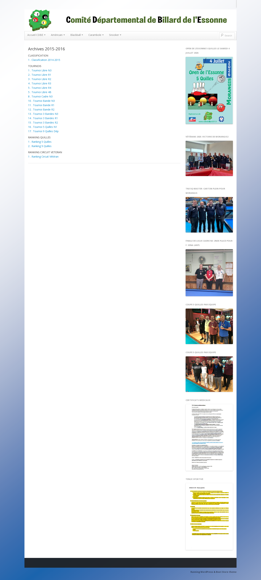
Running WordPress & (203, 571)
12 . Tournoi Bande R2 (41, 109)
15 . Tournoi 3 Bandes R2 (43, 122)
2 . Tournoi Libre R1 (39, 74)
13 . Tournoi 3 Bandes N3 (43, 114)
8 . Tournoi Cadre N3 (40, 96)
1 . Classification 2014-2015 (44, 60)
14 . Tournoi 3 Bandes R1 (43, 118)
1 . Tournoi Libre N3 (39, 70)
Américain (58, 35)
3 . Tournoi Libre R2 (39, 79)
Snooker (115, 35)
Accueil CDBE (36, 35)
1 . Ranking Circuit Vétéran (43, 156)
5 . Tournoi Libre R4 (39, 87)
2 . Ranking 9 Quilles (39, 146)
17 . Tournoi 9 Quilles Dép (43, 131)
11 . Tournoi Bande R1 (41, 105)
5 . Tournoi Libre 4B (39, 92)
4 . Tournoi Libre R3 (39, 83)
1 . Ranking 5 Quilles (39, 141)
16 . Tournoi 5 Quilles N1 (42, 127)
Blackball (76, 35)
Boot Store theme (226, 571)
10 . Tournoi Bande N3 (41, 100)
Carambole (96, 35)
